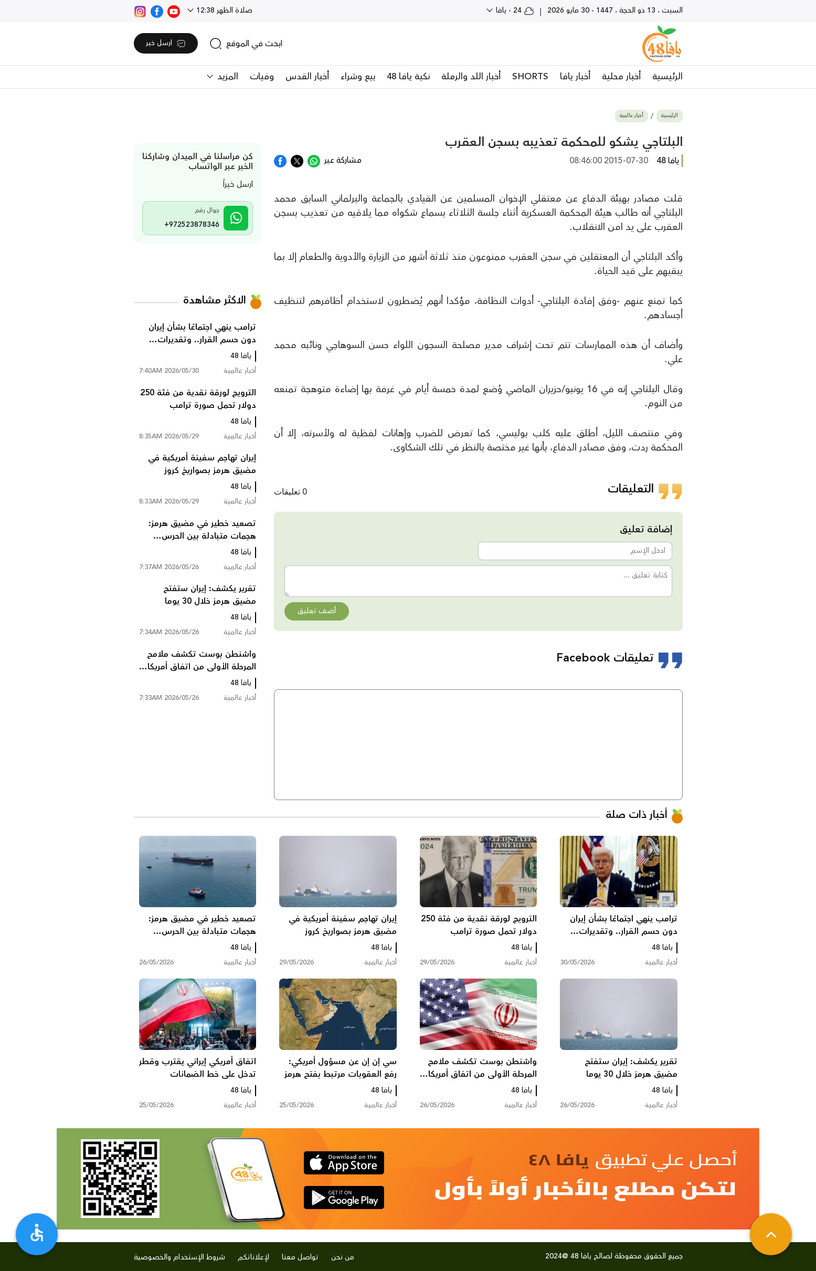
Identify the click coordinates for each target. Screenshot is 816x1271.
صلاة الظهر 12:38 (223, 10)
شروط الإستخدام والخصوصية (179, 1257)
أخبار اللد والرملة (471, 76)
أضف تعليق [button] (317, 611)
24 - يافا (514, 10)
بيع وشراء (358, 76)
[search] (245, 43)
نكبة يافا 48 (408, 76)
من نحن (342, 1257)
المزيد (226, 76)
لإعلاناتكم (253, 1257)
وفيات (262, 76)
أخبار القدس (307, 76)
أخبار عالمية (631, 116)
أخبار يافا (575, 76)
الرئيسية (667, 76)
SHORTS (530, 76)
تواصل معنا (300, 1257)
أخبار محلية (621, 76)
